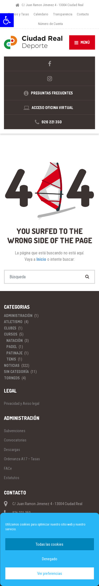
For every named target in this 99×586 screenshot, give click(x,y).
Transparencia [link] (62, 14)
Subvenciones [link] (14, 431)
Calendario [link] (41, 14)
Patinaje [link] (14, 353)
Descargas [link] (12, 450)
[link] (7, 20)
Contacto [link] (83, 14)
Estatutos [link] (11, 478)
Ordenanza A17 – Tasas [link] (22, 459)
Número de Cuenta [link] (50, 24)
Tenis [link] (11, 359)
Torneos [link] (12, 378)
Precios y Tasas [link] (18, 14)
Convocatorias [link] (15, 440)
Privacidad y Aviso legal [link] (21, 403)
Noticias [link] (12, 365)
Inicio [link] (41, 259)
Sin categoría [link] (16, 371)
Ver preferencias (49, 573)
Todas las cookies (49, 544)
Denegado (49, 559)
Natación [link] (14, 340)
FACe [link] (8, 468)
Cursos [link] (10, 334)
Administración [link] (18, 315)
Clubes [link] (10, 328)
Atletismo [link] (13, 321)
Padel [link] (11, 346)
